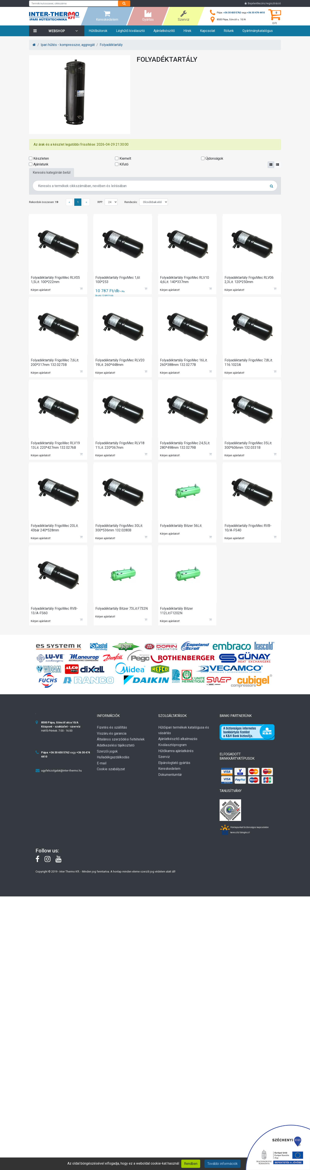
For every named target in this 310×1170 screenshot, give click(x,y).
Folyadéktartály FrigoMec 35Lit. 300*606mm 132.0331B (249, 447)
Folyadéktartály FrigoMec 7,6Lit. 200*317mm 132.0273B (55, 363)
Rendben (190, 1164)
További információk (222, 1164)
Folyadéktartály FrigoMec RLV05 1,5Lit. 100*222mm (55, 280)
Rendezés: (131, 202)
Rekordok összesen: (43, 202)
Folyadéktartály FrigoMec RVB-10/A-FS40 (248, 531)
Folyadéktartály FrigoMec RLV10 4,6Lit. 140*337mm (184, 280)
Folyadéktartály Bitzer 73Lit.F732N (122, 613)
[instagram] (50, 865)
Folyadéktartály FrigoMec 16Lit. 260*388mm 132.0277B (184, 363)
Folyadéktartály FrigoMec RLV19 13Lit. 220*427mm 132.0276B (55, 447)
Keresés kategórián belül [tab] (51, 172)
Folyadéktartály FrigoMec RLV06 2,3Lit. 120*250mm (249, 280)
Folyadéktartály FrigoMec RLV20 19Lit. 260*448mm (120, 363)
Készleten (41, 158)
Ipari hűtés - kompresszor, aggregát (68, 45)
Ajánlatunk (40, 164)
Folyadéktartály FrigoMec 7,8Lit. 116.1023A (249, 363)
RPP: (100, 202)
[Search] (124, 3)
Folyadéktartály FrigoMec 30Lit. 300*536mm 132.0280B (119, 531)
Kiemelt (125, 158)
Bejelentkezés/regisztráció (263, 3)
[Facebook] (40, 865)
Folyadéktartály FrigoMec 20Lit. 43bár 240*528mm (55, 531)
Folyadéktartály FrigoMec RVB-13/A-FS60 (54, 615)
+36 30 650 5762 (232, 12)
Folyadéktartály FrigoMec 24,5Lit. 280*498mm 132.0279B (185, 447)
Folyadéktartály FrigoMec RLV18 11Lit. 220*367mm (120, 447)
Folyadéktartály (111, 45)
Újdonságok (214, 158)
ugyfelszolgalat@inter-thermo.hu (61, 775)
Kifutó (124, 164)
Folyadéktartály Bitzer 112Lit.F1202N (176, 615)
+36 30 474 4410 (256, 12)
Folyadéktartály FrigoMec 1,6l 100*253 (118, 280)
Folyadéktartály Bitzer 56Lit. (181, 529)
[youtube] (61, 865)
